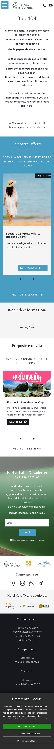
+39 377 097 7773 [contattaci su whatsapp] (27, 636)
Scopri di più (18, 422)
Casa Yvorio (27, 640)
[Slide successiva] (32, 279)
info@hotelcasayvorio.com (27, 631)
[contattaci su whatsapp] (31, 583)
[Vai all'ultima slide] (22, 279)
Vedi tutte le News (27, 448)
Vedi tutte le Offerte (27, 294)
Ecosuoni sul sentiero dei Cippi (25, 402)
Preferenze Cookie (27, 741)
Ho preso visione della (28, 540)
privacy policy (38, 540)
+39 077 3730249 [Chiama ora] (27, 627)
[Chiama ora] (44, 5)
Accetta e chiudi (27, 726)
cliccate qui (39, 63)
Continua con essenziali (27, 734)
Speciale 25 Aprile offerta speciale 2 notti (23, 235)
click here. (27, 106)
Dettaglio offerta (32, 268)
